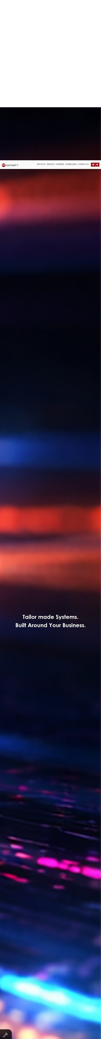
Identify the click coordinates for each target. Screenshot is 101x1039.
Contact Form (68, 324)
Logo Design (64, 129)
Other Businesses (68, 124)
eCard (86, 124)
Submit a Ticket (50, 863)
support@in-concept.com (58, 1013)
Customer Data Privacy (80, 1033)
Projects (41, 4)
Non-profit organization (28, 119)
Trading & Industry (20, 124)
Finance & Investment (73, 119)
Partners (60, 4)
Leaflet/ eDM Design (41, 129)
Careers (64, 1033)
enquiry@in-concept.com (57, 1011)
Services (50, 4)
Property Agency (45, 124)
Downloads (71, 4)
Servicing (51, 119)
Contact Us (83, 4)
